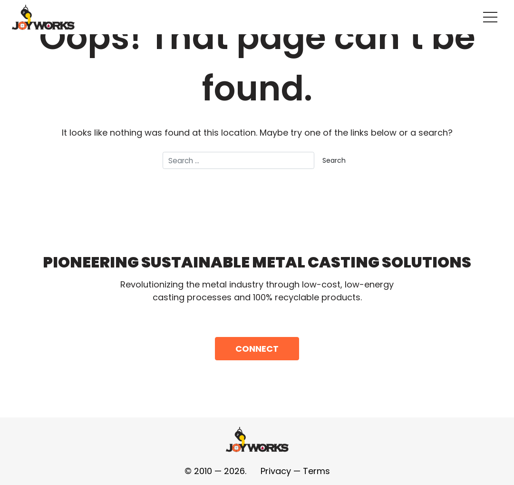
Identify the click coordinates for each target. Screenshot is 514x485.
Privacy (276, 471)
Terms (316, 471)
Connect (257, 349)
